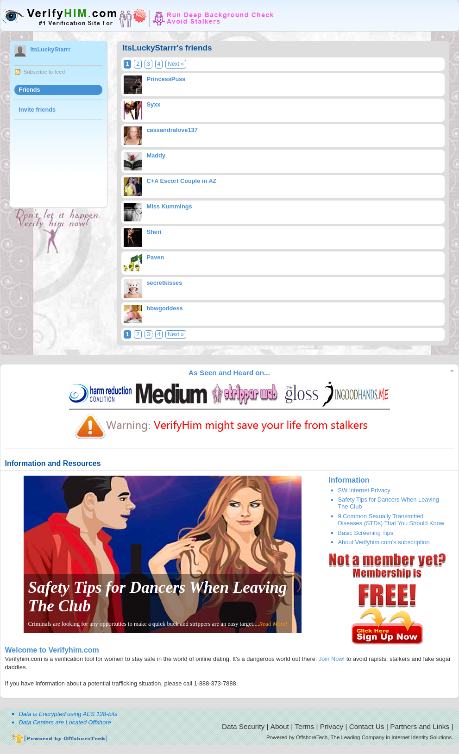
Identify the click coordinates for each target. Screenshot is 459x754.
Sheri (154, 231)
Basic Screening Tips (366, 532)
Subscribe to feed (44, 72)
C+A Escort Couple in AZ (182, 180)
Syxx (154, 104)
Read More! (273, 624)
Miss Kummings (169, 206)
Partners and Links (419, 726)
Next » (176, 64)
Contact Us (366, 726)
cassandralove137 (172, 129)
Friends (29, 89)
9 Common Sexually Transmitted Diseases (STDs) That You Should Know (391, 520)
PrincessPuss (166, 78)
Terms (304, 726)
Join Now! (332, 658)
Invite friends (37, 109)
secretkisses (164, 282)
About (279, 726)
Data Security (243, 726)
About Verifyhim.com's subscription (384, 542)
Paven (155, 257)
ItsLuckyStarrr (51, 49)
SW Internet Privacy (364, 490)
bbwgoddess (165, 308)
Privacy (331, 726)
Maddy (156, 155)
